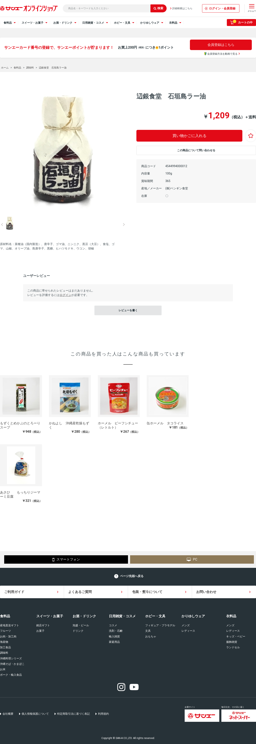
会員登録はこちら (221, 45)
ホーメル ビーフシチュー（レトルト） (118, 425)
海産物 (4, 641)
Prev (2, 224)
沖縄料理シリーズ (11, 658)
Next (124, 224)
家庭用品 (114, 641)
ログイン (65, 295)
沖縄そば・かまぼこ (12, 663)
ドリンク (78, 630)
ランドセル (233, 647)
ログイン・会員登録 (222, 8)
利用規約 (103, 713)
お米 (2, 669)
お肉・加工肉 (8, 636)
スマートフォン (66, 559)
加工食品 (5, 647)
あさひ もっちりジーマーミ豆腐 (20, 494)
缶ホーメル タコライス (165, 423)
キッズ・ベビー (235, 636)
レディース (188, 630)
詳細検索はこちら (182, 8)
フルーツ (5, 630)
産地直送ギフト (9, 625)
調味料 (4, 652)
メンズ (186, 625)
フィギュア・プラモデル (160, 625)
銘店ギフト (43, 625)
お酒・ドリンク (84, 616)
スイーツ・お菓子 (49, 616)
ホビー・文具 (155, 616)
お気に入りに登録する (251, 136)
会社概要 (8, 713)
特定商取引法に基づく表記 (73, 713)
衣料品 (231, 616)
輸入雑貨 (114, 636)
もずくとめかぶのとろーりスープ (20, 425)
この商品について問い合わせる (196, 150)
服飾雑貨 (231, 641)
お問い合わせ (206, 592)
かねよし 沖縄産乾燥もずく (69, 425)
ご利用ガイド (14, 592)
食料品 (5, 616)
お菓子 (40, 630)
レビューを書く (128, 310)
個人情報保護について (35, 713)
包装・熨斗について (147, 592)
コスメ (113, 625)
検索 (158, 8)
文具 (148, 630)
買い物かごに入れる (189, 135)
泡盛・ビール (81, 625)
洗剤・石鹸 (116, 630)
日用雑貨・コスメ (122, 616)
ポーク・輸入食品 (11, 674)
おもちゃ (150, 636)
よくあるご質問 (80, 592)
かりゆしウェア (193, 616)
